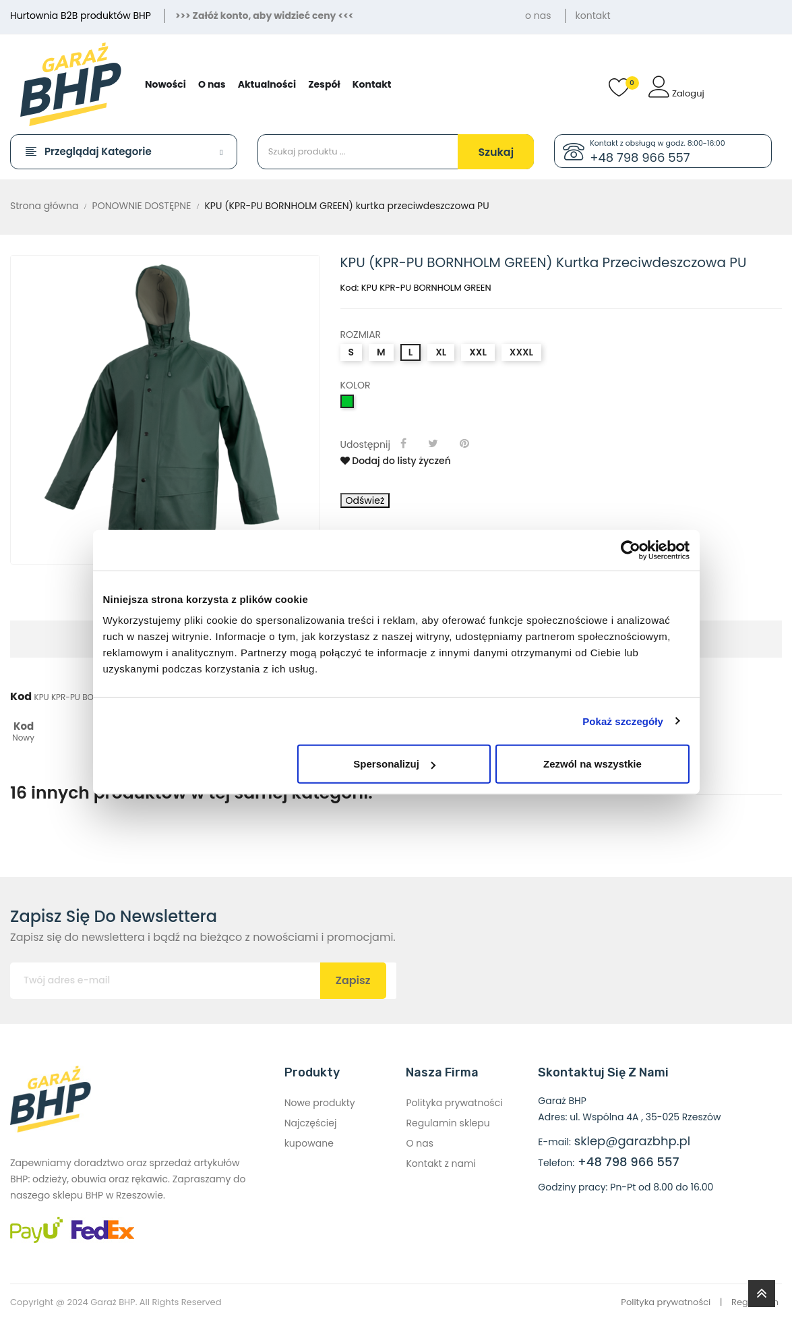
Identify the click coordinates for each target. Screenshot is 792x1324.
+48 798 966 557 (640, 156)
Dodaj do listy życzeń (395, 460)
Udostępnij (405, 443)
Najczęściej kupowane (310, 1133)
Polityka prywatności (454, 1103)
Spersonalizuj (394, 764)
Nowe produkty (319, 1103)
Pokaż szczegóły (622, 720)
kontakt (593, 15)
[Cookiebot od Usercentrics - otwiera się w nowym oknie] (631, 550)
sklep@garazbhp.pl (632, 1140)
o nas (538, 15)
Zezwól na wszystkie (592, 764)
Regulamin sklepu (447, 1123)
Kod (21, 696)
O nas (419, 1143)
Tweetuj (435, 443)
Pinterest (465, 443)
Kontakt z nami (440, 1163)
